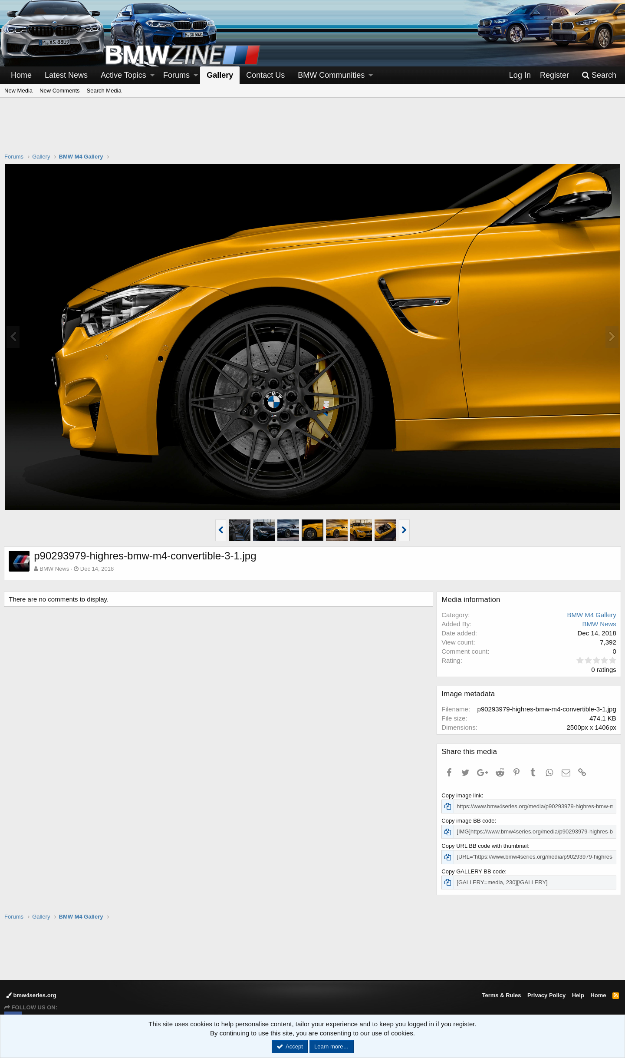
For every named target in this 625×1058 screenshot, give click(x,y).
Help (578, 995)
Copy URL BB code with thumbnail (485, 846)
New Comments (59, 90)
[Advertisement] (312, 130)
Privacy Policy (546, 995)
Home (21, 75)
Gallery (220, 75)
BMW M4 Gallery (591, 614)
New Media (18, 90)
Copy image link (462, 795)
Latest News (66, 75)
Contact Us (265, 75)
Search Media (104, 90)
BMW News (54, 568)
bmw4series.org (31, 995)
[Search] (599, 75)
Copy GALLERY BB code (473, 871)
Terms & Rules (501, 995)
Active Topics (123, 75)
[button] (152, 75)
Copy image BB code (468, 820)
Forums (176, 75)
